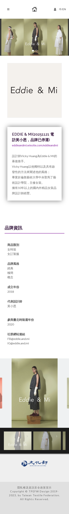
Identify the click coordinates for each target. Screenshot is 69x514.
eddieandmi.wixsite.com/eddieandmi (35, 145)
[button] (33, 51)
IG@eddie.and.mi (18, 343)
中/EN (60, 9)
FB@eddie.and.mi (18, 338)
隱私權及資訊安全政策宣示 (34, 487)
